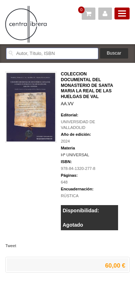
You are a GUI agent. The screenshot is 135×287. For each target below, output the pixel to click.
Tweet (10, 246)
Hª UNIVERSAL (75, 155)
